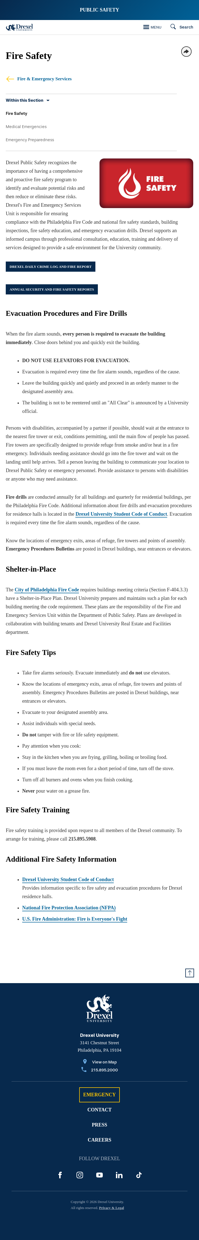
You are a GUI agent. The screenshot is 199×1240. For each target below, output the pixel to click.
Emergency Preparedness (30, 139)
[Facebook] (60, 1175)
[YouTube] (99, 1175)
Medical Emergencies (26, 126)
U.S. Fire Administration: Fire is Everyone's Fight (74, 919)
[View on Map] (99, 1062)
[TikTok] (139, 1175)
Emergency (99, 1094)
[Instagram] (79, 1175)
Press (99, 1125)
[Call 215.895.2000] (99, 1070)
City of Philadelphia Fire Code (47, 589)
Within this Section (24, 100)
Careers (99, 1140)
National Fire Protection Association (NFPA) (69, 907)
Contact (99, 1110)
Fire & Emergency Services (39, 78)
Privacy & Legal (111, 1208)
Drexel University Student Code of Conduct (121, 514)
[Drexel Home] (19, 27)
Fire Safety (16, 113)
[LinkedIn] (119, 1175)
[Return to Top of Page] (189, 973)
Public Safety (99, 10)
